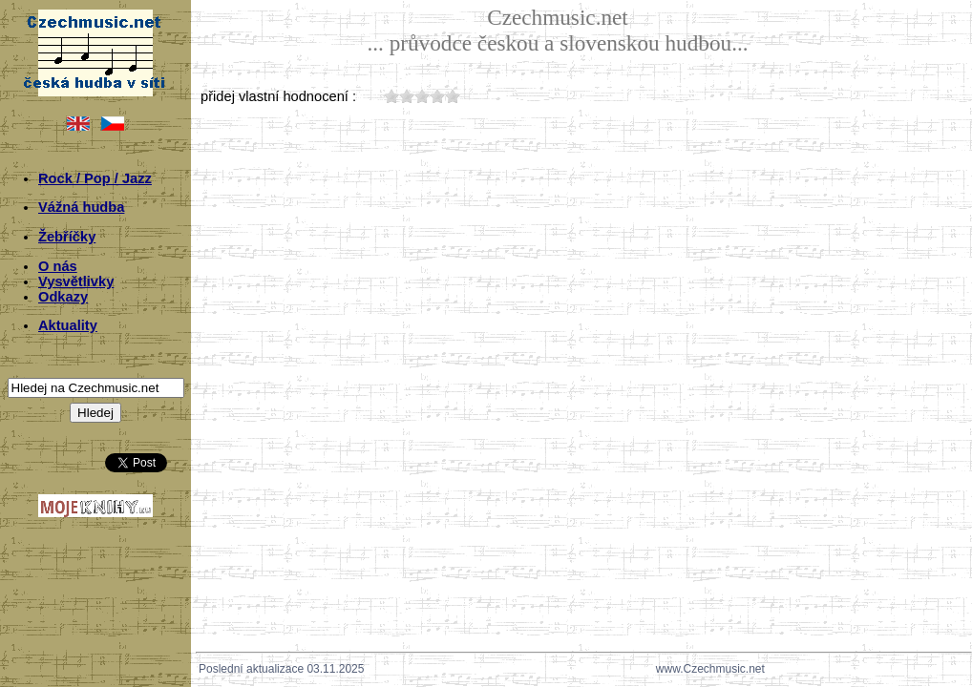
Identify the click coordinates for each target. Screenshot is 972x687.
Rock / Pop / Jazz (95, 178)
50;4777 (452, 96)
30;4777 (422, 96)
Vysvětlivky (76, 281)
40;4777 (437, 96)
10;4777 (391, 96)
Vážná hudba (81, 207)
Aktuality (67, 325)
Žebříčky (66, 236)
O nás (57, 266)
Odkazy (63, 296)
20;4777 (406, 96)
